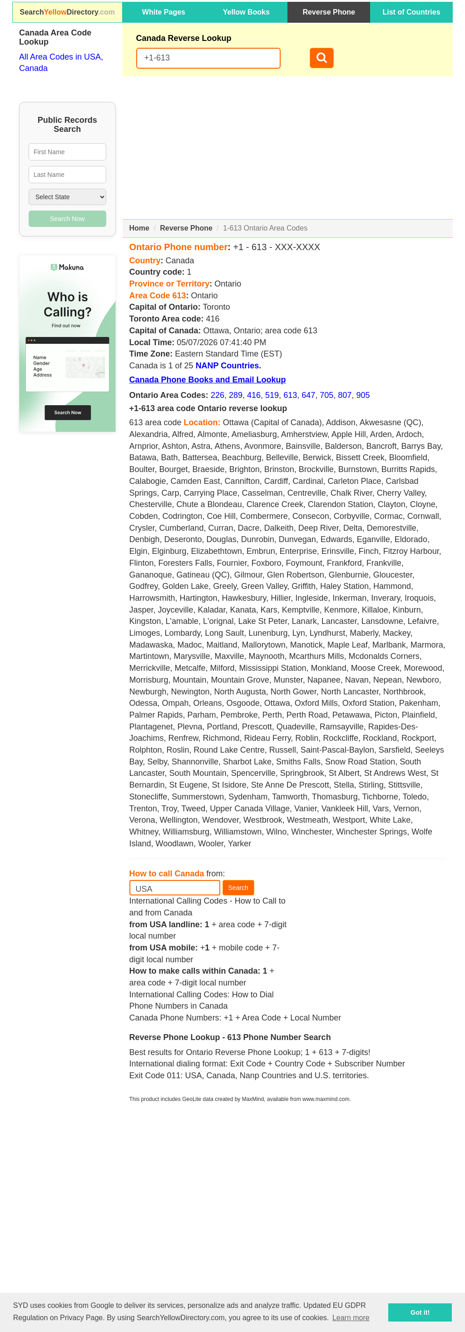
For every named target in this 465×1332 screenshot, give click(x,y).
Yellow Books (246, 12)
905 (363, 395)
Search (238, 887)
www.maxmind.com (325, 1099)
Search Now (67, 218)
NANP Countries (227, 365)
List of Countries (411, 12)
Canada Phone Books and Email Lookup (207, 379)
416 (254, 395)
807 (344, 395)
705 (326, 395)
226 (217, 395)
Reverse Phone (328, 12)
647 (308, 395)
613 (290, 395)
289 (235, 395)
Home (139, 228)
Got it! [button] (420, 1312)
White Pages (163, 12)
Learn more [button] (351, 1318)
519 (272, 395)
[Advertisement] (287, 147)
